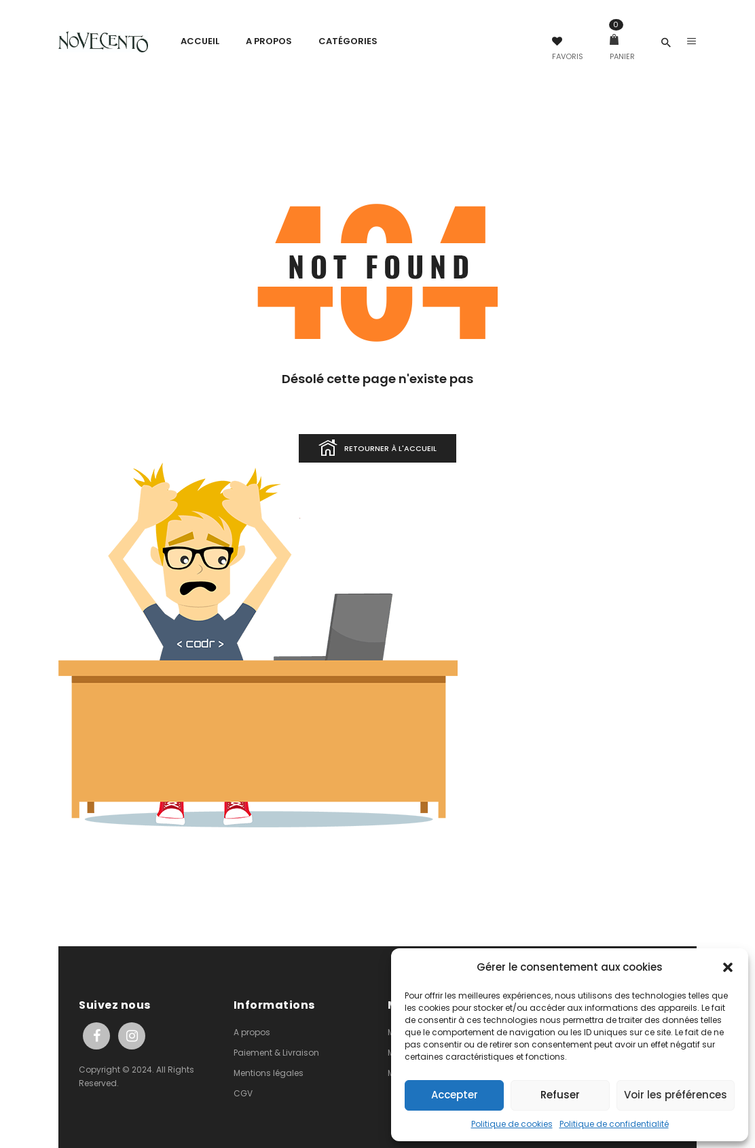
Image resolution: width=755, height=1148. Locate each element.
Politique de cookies (512, 1124)
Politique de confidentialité (614, 1124)
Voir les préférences (675, 1095)
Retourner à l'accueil (377, 449)
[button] (728, 967)
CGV (243, 1093)
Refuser (560, 1095)
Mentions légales (268, 1073)
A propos (252, 1032)
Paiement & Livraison (276, 1052)
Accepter (454, 1095)
